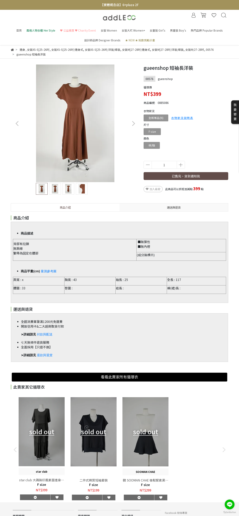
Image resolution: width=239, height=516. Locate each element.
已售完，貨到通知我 (186, 176)
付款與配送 (45, 334)
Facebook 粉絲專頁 (176, 513)
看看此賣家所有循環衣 (119, 377)
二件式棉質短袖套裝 (94, 480)
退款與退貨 (45, 355)
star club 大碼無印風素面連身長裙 (41, 480)
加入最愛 (153, 189)
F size (152, 132)
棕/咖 (151, 145)
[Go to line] (229, 504)
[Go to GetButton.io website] (229, 512)
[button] (133, 123)
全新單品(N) (155, 118)
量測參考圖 (48, 271)
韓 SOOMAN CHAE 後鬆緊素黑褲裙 (145, 480)
